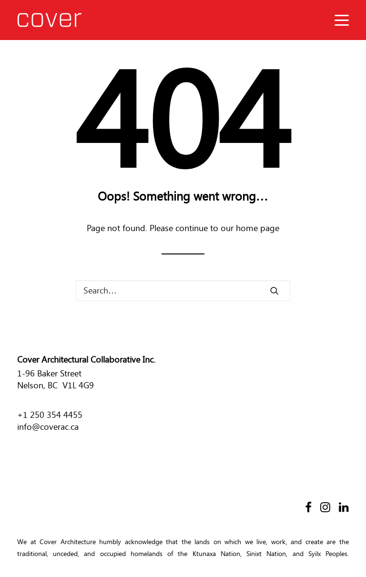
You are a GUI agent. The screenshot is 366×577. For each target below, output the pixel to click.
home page (257, 228)
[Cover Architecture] (49, 20)
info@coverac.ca (48, 427)
